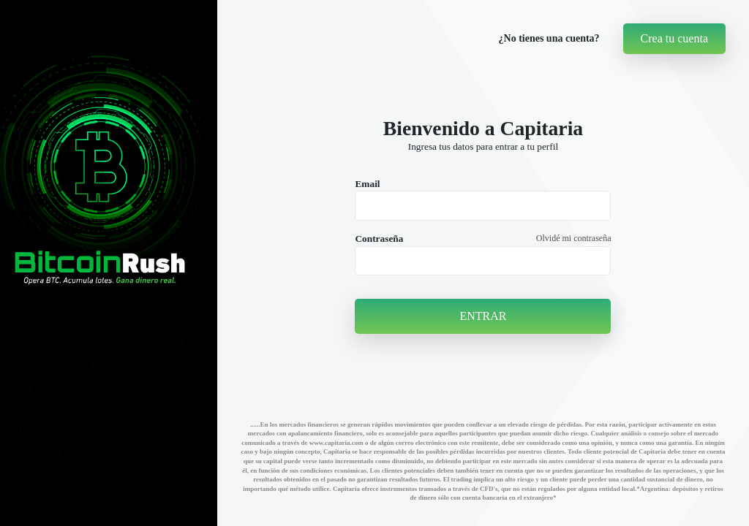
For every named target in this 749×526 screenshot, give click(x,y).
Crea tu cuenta (674, 38)
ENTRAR (482, 316)
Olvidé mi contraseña (573, 238)
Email (367, 183)
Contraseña (379, 238)
